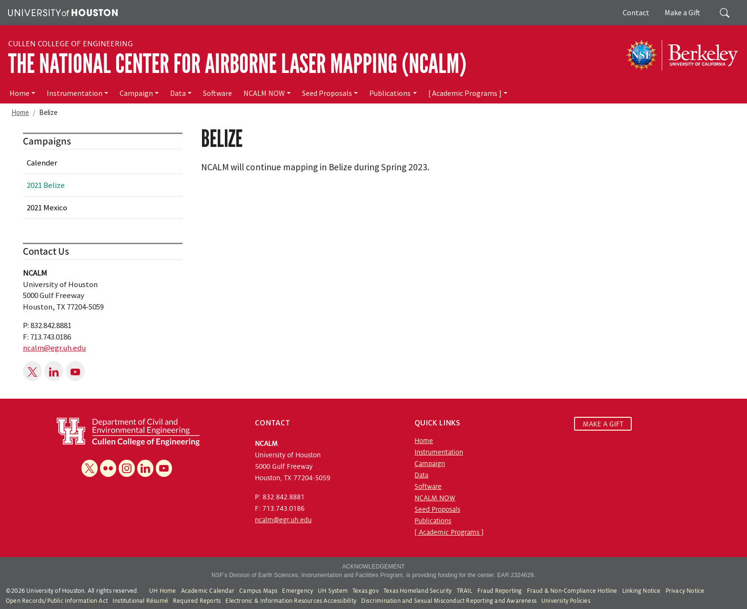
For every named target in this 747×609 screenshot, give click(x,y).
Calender (42, 162)
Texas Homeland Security (418, 591)
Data (178, 93)
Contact (636, 12)
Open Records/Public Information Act (57, 601)
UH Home (162, 591)
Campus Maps (258, 591)
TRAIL (465, 591)
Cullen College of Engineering (70, 44)
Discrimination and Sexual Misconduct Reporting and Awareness (448, 601)
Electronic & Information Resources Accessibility (290, 601)
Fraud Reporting (499, 591)
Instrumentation (74, 93)
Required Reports (197, 601)
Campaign (136, 93)
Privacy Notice (685, 591)
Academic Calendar (207, 591)
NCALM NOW (264, 93)
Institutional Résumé (140, 601)
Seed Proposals (327, 93)
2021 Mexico (47, 207)
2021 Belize (46, 185)
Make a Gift (682, 12)
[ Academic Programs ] (465, 93)
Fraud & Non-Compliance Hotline (572, 591)
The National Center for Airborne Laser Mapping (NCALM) (237, 64)
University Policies (565, 601)
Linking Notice (641, 591)
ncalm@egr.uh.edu (54, 347)
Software (217, 93)
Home (20, 93)
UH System (333, 591)
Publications (390, 93)
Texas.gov (366, 591)
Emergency (297, 591)
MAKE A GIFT (603, 424)
